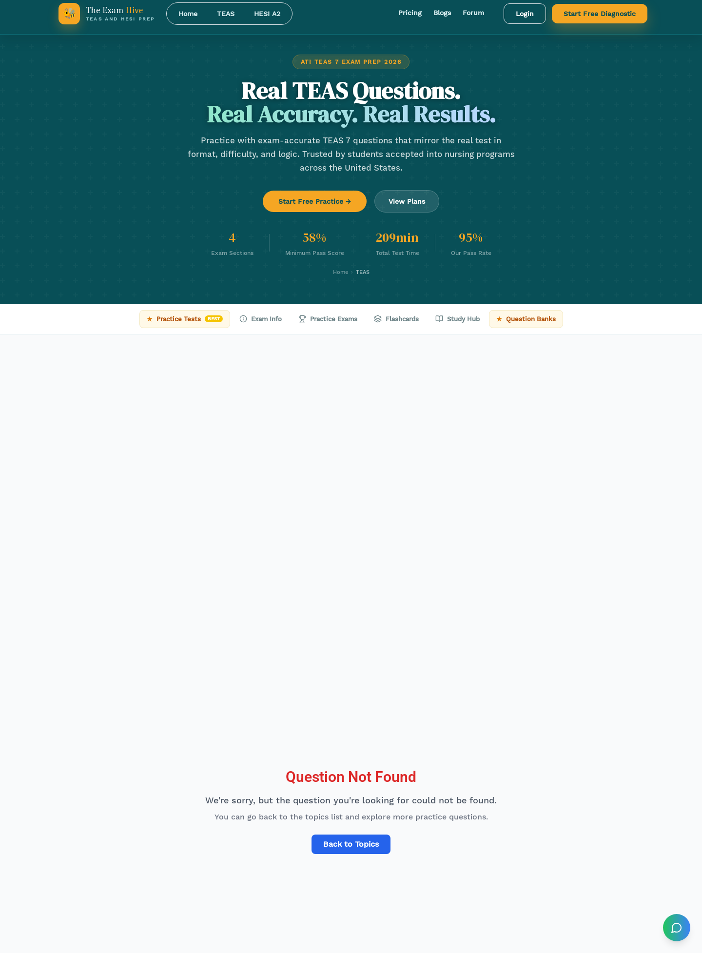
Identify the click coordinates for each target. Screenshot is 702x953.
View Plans (407, 201)
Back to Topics (351, 844)
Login (525, 14)
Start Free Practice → (314, 201)
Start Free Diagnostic (600, 14)
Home (187, 14)
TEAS (225, 14)
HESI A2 (267, 14)
